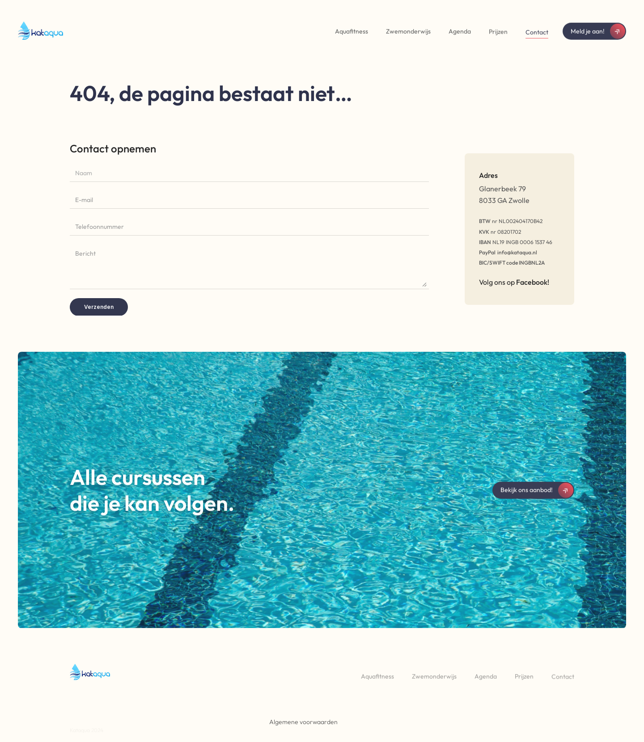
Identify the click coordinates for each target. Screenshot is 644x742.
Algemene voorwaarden (303, 722)
